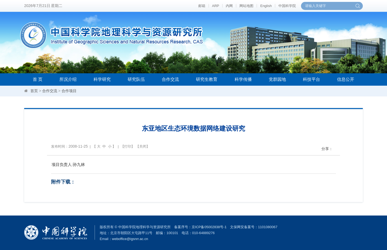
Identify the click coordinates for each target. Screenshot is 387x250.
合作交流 (170, 79)
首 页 (37, 79)
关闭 (142, 146)
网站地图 (246, 6)
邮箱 (201, 6)
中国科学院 (287, 6)
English (266, 6)
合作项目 (69, 91)
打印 (127, 146)
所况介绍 (68, 79)
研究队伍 (136, 79)
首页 (34, 91)
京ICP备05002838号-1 (209, 227)
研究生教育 (206, 79)
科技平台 (311, 79)
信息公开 (345, 79)
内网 (229, 6)
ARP (215, 6)
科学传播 (243, 79)
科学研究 (102, 79)
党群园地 (277, 79)
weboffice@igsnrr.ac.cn (130, 239)
